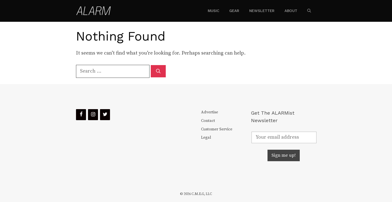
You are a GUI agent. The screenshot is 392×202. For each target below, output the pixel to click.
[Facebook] (81, 114)
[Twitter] (105, 114)
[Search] (158, 71)
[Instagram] (93, 114)
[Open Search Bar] (309, 11)
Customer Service (216, 129)
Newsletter (261, 11)
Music (213, 11)
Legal (206, 137)
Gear (234, 11)
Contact (208, 120)
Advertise (209, 112)
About (290, 11)
